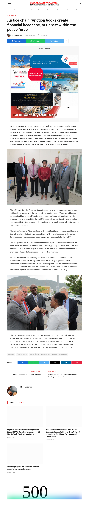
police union (45, 354)
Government (12, 15)
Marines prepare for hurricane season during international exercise (23, 468)
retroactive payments (59, 354)
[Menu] (9, 3)
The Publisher (18, 35)
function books (22, 354)
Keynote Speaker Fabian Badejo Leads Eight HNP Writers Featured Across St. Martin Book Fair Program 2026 (23, 432)
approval (11, 354)
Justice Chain (34, 354)
